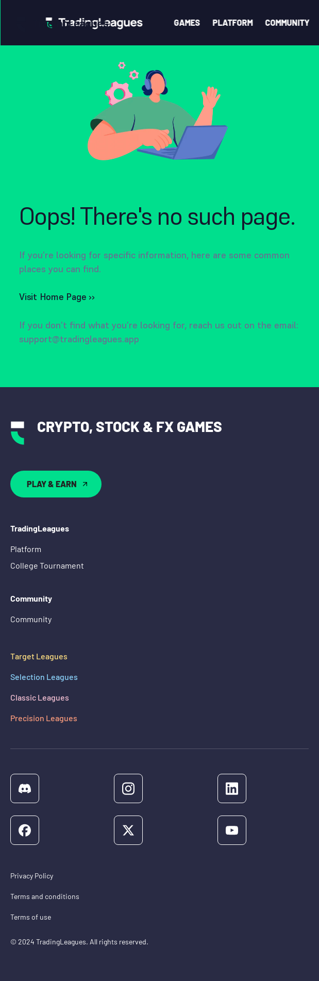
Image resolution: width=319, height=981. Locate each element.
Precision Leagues (43, 718)
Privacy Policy (31, 875)
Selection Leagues (44, 676)
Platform (25, 549)
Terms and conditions (44, 896)
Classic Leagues (39, 697)
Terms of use (30, 916)
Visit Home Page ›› (57, 297)
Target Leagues (39, 656)
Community (31, 619)
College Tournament (47, 565)
